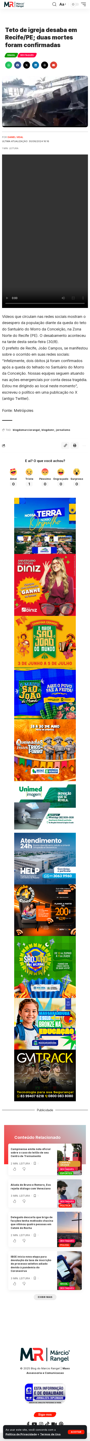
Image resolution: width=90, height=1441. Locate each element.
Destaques (27, 55)
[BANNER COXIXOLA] (45, 525)
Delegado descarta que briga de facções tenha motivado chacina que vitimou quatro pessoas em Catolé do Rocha (32, 1223)
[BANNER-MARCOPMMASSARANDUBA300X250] (45, 1023)
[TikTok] (47, 1424)
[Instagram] (41, 1424)
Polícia (64, 1245)
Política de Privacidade (21, 1434)
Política (65, 1205)
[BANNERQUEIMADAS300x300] (45, 750)
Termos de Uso (50, 1434)
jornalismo (63, 429)
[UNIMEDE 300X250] (45, 806)
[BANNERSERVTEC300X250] (45, 910)
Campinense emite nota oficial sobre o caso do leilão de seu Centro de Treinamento (31, 1153)
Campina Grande (65, 1163)
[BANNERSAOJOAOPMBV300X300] (45, 967)
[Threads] (61, 1424)
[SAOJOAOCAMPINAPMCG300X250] (45, 641)
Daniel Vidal (15, 137)
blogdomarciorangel (26, 429)
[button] (76, 1432)
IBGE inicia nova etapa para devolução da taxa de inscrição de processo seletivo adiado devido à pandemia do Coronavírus (31, 1264)
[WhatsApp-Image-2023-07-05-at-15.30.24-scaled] (45, 584)
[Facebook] (28, 1424)
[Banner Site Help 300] (45, 858)
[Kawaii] (54, 1424)
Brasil (11, 55)
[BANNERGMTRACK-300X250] (45, 1075)
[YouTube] (34, 1424)
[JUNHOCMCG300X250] (45, 693)
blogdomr (48, 429)
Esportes (66, 1173)
